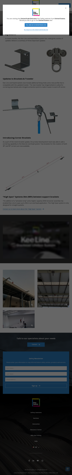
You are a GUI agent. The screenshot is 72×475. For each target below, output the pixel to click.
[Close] (66, 8)
